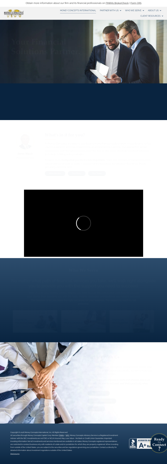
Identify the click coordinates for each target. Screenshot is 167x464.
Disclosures (14, 454)
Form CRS (136, 3)
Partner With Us (110, 10)
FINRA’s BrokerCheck (117, 3)
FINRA (61, 435)
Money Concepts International (78, 10)
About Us (154, 10)
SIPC (67, 435)
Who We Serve (134, 10)
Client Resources (151, 16)
